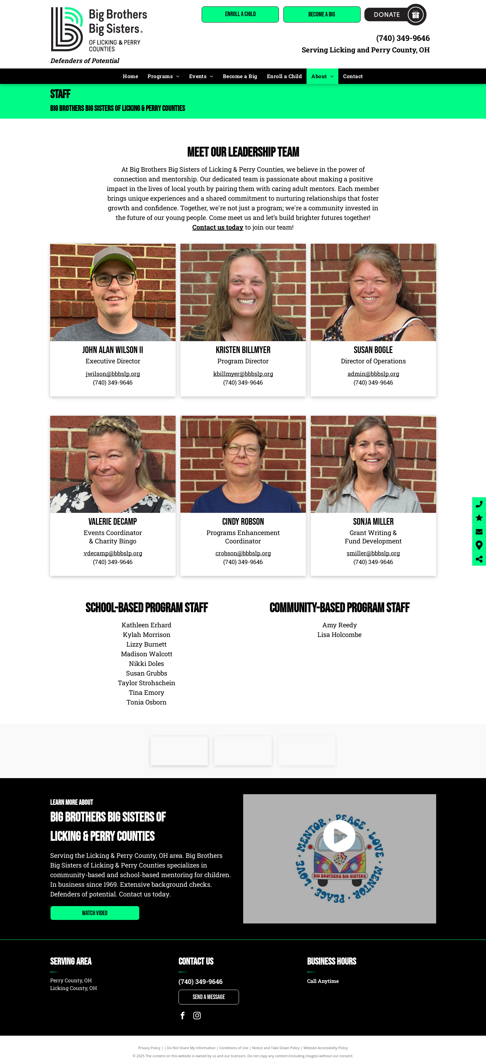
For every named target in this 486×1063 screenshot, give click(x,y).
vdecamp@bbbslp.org (113, 553)
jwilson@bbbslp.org (113, 373)
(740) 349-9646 (403, 38)
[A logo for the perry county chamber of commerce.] (243, 750)
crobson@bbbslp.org (243, 553)
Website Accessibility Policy (325, 1047)
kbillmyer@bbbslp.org (243, 373)
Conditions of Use (234, 1047)
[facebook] (182, 1016)
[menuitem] (130, 76)
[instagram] (197, 1016)
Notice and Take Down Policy (276, 1047)
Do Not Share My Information (191, 1047)
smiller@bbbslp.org (373, 553)
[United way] (179, 750)
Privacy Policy (149, 1047)
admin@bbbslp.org (373, 373)
